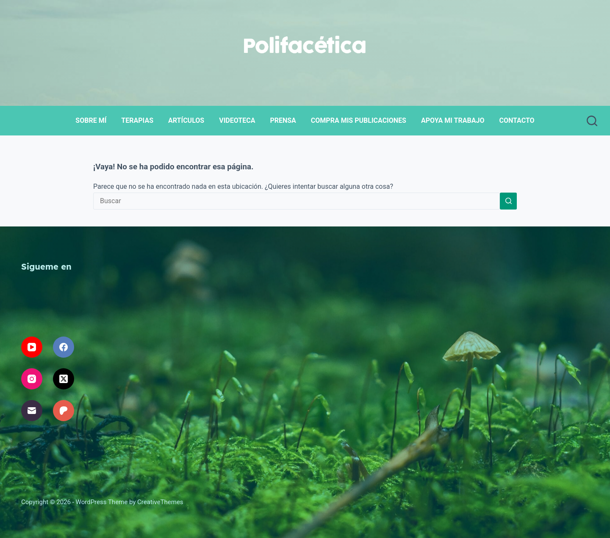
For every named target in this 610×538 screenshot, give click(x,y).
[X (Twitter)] (63, 378)
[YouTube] (31, 347)
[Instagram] (31, 378)
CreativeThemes (160, 502)
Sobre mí (90, 120)
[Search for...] (296, 201)
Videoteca (237, 120)
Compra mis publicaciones (358, 120)
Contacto (516, 120)
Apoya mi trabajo (452, 120)
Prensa (283, 120)
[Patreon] (63, 410)
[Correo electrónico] (31, 410)
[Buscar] (592, 121)
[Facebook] (63, 347)
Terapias (137, 120)
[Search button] (508, 201)
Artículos (186, 120)
